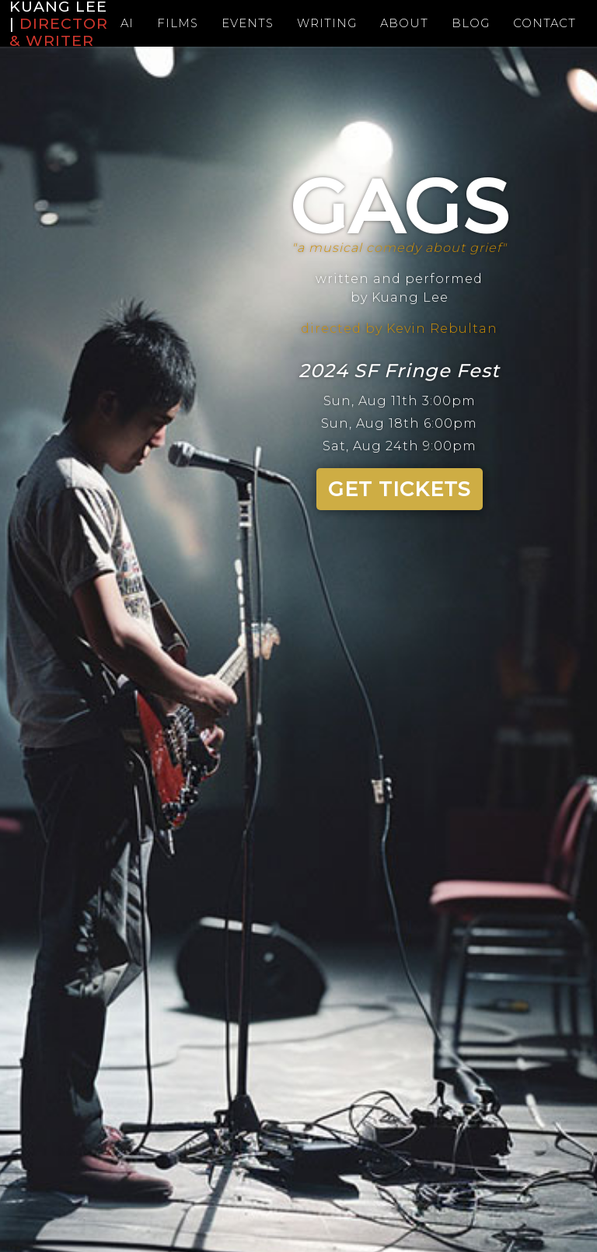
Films (171, 23)
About (406, 23)
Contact (552, 23)
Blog (475, 23)
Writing (326, 23)
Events (243, 23)
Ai (119, 23)
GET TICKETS (399, 489)
